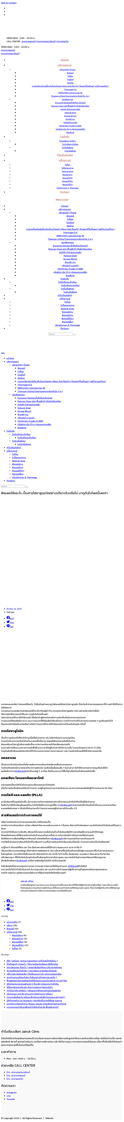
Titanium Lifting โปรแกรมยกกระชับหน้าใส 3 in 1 (70, 239)
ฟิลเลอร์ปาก (67, 315)
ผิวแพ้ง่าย (70, 275)
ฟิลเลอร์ (70, 216)
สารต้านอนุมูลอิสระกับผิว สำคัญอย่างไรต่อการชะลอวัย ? (32, 977)
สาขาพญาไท (63, 41)
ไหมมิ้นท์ (70, 222)
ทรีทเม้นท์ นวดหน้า (70, 265)
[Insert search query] (61, 334)
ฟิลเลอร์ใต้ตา (67, 318)
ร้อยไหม (70, 226)
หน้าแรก (64, 206)
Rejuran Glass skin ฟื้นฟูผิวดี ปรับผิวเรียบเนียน (70, 249)
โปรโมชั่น (65, 278)
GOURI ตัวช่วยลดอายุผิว (70, 252)
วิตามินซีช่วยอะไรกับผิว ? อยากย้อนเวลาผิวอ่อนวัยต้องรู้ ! (32, 970)
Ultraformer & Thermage (67, 325)
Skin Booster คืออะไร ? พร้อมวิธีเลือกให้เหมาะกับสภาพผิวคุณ (34, 967)
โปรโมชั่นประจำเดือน (67, 282)
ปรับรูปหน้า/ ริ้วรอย (67, 212)
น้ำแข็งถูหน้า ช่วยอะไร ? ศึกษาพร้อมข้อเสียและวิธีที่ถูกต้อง (32, 964)
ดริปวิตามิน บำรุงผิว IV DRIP (70, 269)
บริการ (9, 925)
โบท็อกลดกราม (67, 305)
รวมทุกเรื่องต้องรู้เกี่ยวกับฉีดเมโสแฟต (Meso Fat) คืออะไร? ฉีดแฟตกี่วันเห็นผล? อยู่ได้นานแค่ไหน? (70, 229)
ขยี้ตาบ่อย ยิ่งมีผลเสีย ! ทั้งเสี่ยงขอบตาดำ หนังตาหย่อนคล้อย (34, 974)
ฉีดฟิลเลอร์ (20, 771)
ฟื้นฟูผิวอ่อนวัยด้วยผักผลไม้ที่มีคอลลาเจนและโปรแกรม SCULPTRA (37, 980)
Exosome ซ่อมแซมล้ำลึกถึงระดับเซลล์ (70, 245)
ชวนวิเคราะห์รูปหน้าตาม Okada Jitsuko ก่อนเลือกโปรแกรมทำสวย (36, 1003)
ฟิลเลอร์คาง (67, 312)
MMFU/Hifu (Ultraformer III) (70, 235)
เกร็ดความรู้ (65, 298)
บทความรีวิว (12, 922)
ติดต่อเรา (64, 328)
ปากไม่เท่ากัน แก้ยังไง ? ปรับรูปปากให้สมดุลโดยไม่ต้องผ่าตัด (34, 990)
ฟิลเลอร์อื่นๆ (67, 321)
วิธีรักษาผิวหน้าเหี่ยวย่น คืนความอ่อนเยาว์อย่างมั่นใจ (30, 987)
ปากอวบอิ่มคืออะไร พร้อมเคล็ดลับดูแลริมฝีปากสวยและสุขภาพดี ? (36, 997)
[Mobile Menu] (62, 199)
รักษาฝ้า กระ (70, 262)
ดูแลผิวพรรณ (67, 242)
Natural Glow (70, 255)
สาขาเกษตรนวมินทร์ (46, 41)
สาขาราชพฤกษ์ (29, 41)
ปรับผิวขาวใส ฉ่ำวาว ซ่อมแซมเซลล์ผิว (70, 272)
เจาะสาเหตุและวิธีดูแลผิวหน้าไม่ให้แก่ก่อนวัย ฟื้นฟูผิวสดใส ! (33, 1007)
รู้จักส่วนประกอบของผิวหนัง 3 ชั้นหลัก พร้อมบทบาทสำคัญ (33, 984)
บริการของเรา (65, 209)
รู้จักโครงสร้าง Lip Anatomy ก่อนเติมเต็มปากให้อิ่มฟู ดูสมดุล (34, 1000)
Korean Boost (70, 259)
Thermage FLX (70, 232)
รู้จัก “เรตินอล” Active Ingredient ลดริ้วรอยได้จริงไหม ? (32, 960)
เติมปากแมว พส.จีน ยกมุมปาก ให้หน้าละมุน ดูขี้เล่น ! (30, 994)
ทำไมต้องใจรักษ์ (65, 295)
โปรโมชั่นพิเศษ (67, 288)
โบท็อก (70, 219)
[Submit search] (74, 334)
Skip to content (8, 2)
